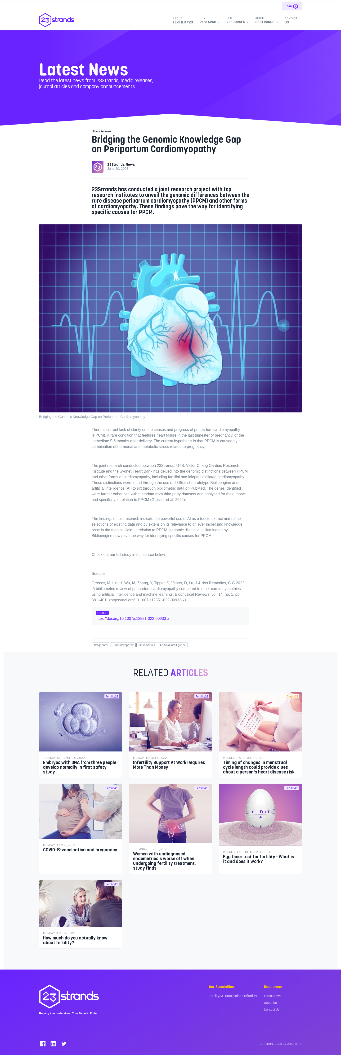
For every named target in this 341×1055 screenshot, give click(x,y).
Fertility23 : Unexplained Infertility (233, 996)
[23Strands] (57, 20)
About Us (270, 1003)
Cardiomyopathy (123, 645)
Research (209, 20)
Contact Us (271, 1009)
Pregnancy (101, 645)
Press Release (102, 131)
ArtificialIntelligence (173, 645)
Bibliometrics (147, 645)
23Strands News (121, 164)
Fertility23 (183, 20)
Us (291, 20)
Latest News (272, 996)
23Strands (266, 20)
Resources (236, 20)
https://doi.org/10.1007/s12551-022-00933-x (132, 619)
